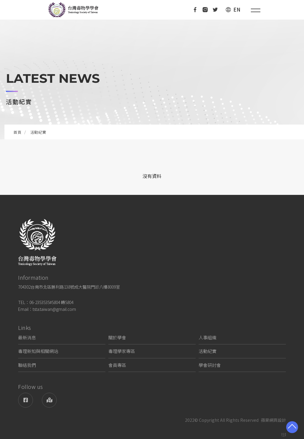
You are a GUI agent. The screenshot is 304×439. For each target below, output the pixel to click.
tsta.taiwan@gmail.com (54, 309)
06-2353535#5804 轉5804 (51, 302)
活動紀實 (207, 351)
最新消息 (27, 337)
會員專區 (117, 365)
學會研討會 (210, 365)
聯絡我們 (27, 365)
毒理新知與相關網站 (38, 351)
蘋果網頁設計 (273, 420)
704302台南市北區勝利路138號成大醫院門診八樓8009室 (69, 287)
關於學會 (117, 337)
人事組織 (207, 337)
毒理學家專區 (121, 351)
